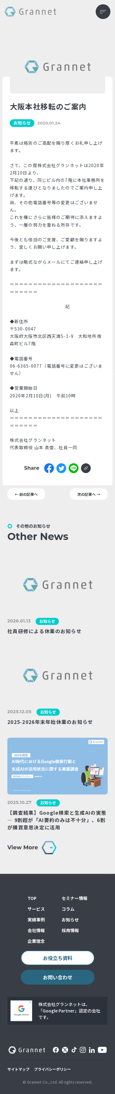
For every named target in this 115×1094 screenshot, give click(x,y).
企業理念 (36, 941)
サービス (36, 909)
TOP (32, 898)
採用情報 (70, 930)
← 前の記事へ (26, 494)
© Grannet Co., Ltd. (40, 1081)
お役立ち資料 (57, 958)
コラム (68, 909)
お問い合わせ (57, 977)
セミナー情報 (74, 898)
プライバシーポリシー (52, 1069)
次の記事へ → (88, 494)
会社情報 (36, 930)
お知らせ (70, 919)
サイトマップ (18, 1069)
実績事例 (36, 919)
